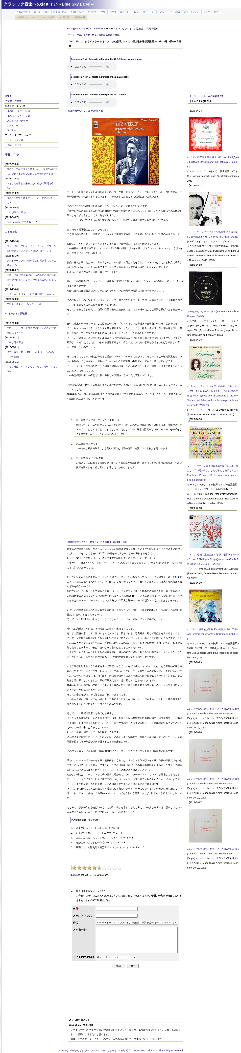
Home (70, 28)
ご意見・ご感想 (13, 101)
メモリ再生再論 (15, 342)
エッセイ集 (11, 231)
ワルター (11, 130)
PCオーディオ (14, 145)
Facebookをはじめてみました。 (23, 222)
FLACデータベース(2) (18, 115)
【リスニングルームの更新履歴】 (206, 96)
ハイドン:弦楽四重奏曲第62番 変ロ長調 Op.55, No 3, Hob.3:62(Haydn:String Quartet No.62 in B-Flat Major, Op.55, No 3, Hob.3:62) (213, 559)
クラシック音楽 (15, 140)
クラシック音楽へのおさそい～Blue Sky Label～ (49, 4)
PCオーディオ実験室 (16, 313)
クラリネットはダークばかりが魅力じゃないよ (31, 294)
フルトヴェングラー (17, 120)
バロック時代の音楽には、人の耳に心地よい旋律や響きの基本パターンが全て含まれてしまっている (31, 280)
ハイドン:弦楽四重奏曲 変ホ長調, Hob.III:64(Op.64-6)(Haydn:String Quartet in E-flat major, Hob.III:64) (213, 162)
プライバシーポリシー (102, 1050)
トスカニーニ (14, 125)
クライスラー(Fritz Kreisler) (88, 28)
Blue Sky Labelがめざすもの (74, 1050)
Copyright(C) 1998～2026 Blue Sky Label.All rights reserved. (150, 1050)
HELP (8, 96)
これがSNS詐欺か (16, 212)
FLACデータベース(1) (18, 111)
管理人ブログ (12, 154)
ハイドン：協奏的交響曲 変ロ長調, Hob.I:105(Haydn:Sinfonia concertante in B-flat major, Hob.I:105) (212, 634)
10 (119, 867)
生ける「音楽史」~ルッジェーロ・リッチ (28, 304)
